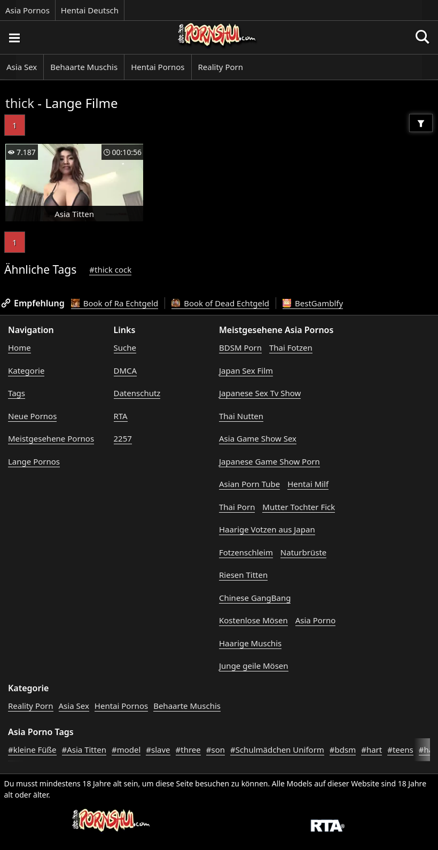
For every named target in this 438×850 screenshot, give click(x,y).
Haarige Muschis (250, 643)
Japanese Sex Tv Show (260, 393)
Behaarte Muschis (84, 66)
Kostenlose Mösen (253, 620)
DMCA (125, 370)
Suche (125, 347)
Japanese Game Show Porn (269, 461)
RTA (121, 416)
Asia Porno (315, 620)
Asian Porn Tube (249, 483)
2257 (123, 438)
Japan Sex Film (246, 370)
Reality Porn (221, 66)
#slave (158, 749)
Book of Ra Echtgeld (115, 303)
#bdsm (343, 749)
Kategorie (26, 370)
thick (19, 103)
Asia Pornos (27, 10)
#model (126, 749)
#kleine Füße (32, 749)
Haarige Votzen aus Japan (267, 529)
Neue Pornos (32, 416)
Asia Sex (21, 66)
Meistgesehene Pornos (51, 438)
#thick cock (110, 269)
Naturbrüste (303, 552)
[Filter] (421, 123)
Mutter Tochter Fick (298, 506)
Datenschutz (137, 393)
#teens (400, 749)
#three (188, 749)
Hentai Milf (307, 483)
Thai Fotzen (290, 347)
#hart (371, 749)
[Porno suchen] (13, 37)
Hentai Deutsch (90, 10)
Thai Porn (237, 506)
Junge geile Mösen (253, 665)
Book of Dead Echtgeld (220, 303)
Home (19, 347)
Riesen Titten (243, 574)
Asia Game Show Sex (257, 438)
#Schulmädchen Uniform (277, 749)
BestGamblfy (313, 303)
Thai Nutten (241, 416)
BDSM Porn (240, 347)
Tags (16, 393)
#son (215, 749)
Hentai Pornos (157, 66)
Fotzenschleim (246, 552)
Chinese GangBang (255, 597)
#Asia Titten (84, 749)
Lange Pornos (34, 461)
